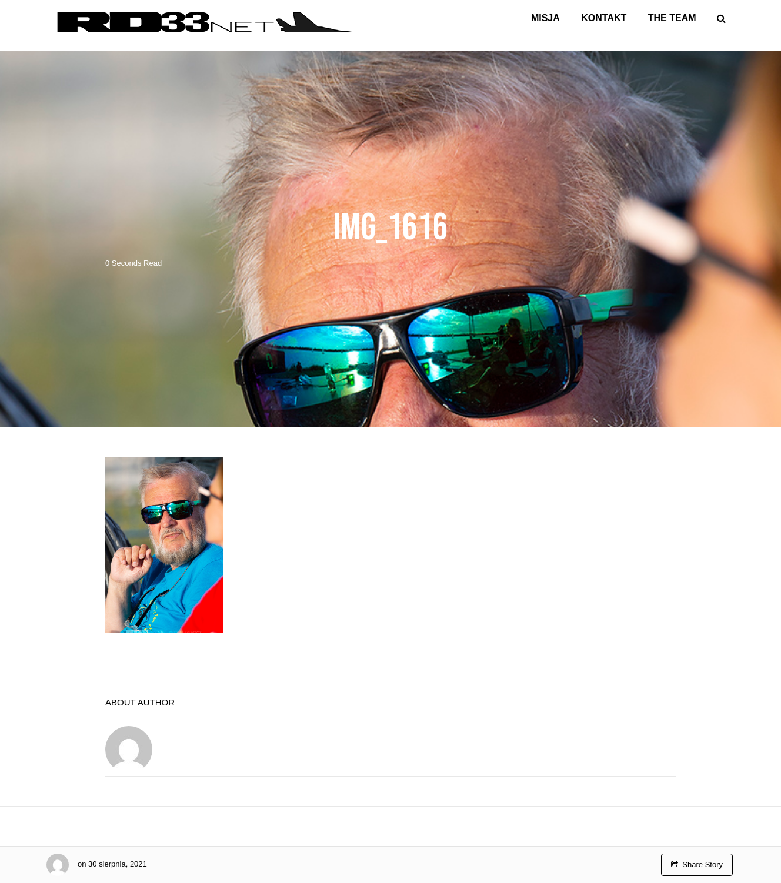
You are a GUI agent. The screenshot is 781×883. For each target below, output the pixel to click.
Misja (545, 18)
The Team (672, 18)
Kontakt (603, 18)
